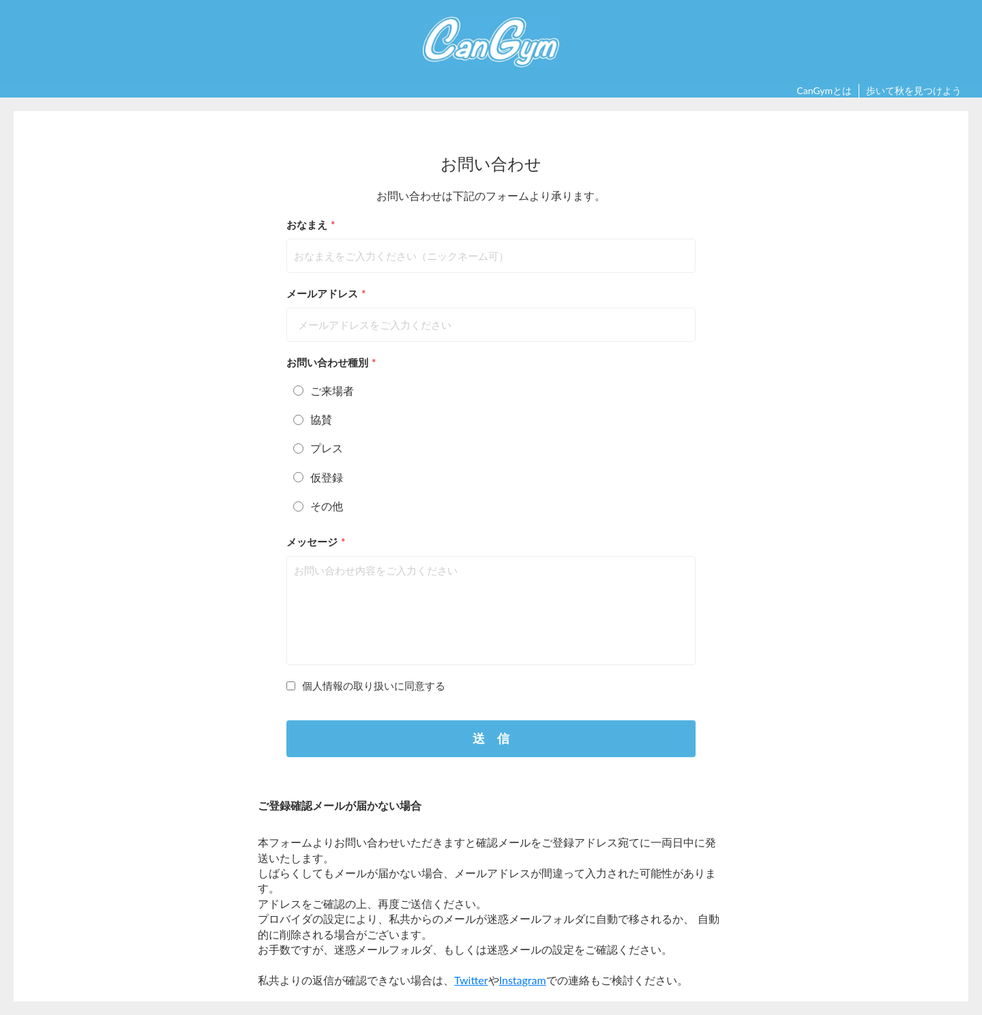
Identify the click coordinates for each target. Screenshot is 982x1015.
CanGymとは (824, 90)
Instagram (522, 979)
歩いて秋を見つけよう (914, 90)
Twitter (471, 979)
